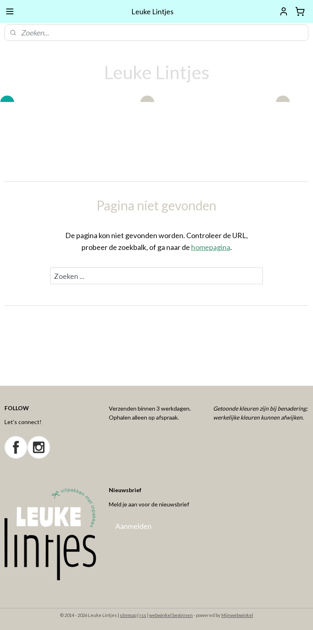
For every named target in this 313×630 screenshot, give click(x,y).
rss (142, 615)
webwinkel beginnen (171, 615)
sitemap (128, 615)
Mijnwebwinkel (237, 615)
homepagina (210, 247)
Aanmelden (133, 526)
